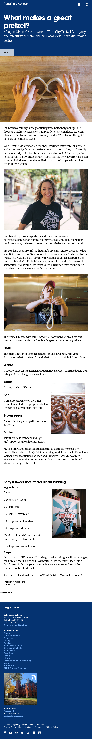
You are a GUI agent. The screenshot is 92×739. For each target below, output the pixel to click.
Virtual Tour (9, 666)
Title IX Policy (52, 727)
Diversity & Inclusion (13, 648)
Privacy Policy (10, 727)
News (6, 52)
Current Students (12, 636)
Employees (9, 638)
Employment (9, 651)
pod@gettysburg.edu (13, 716)
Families (8, 643)
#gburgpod (9, 711)
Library (7, 658)
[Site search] (87, 4)
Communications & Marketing (17, 661)
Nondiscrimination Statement (31, 727)
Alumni (7, 633)
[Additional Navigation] (79, 4)
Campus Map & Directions (16, 625)
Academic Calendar (13, 646)
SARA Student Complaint (15, 668)
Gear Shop (9, 653)
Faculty (7, 641)
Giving (7, 656)
